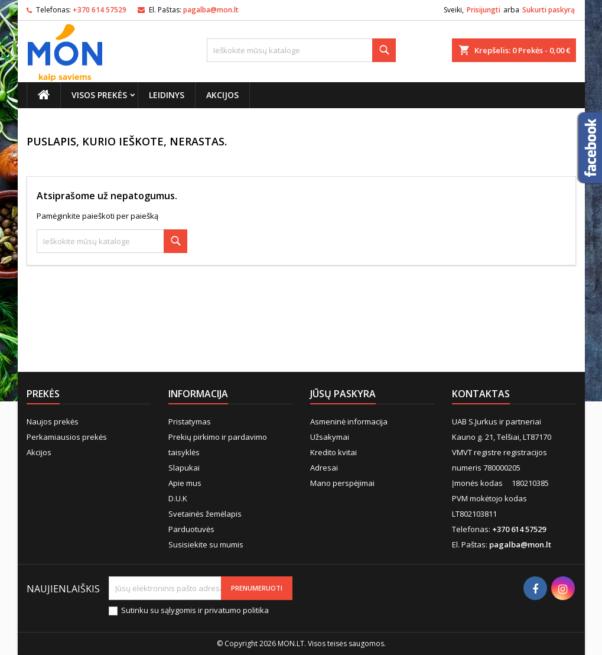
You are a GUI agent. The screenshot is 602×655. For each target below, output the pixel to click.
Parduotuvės (191, 529)
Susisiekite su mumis (205, 544)
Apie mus (184, 483)
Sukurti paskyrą (548, 10)
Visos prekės (99, 94)
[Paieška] (301, 50)
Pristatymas (189, 421)
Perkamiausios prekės (67, 437)
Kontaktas (481, 393)
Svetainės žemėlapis (205, 513)
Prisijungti (483, 10)
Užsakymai (329, 437)
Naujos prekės (53, 421)
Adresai (324, 467)
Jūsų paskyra (343, 393)
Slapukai (184, 467)
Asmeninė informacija (349, 421)
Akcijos (222, 94)
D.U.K (177, 498)
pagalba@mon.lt (211, 10)
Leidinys (166, 94)
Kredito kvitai (333, 452)
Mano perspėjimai (342, 483)
